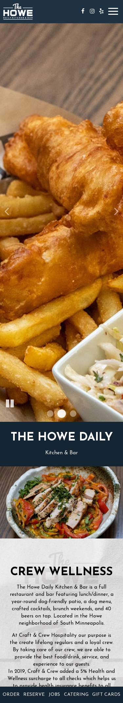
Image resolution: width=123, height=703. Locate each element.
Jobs (54, 694)
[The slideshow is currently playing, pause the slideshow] (10, 404)
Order (11, 694)
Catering (76, 694)
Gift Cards (106, 694)
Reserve (34, 694)
